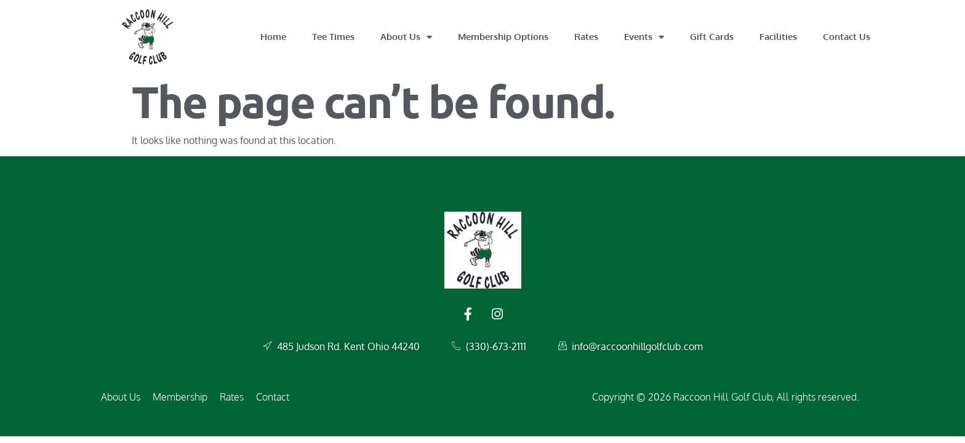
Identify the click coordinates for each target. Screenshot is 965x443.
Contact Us (846, 36)
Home (273, 36)
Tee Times (333, 36)
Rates (586, 36)
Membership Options (503, 36)
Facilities (778, 36)
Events (644, 37)
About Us (406, 37)
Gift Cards (712, 36)
